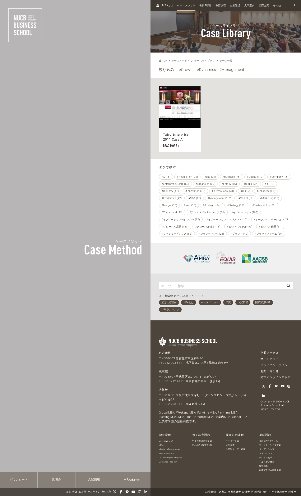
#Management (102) (220, 198)
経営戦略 (263, 466)
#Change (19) (255, 176)
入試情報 (94, 479)
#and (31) (210, 176)
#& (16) (166, 176)
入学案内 (249, 5)
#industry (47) (170, 191)
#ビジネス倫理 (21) (270, 226)
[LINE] (127, 492)
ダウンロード (19, 479)
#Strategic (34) (211, 205)
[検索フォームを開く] (294, 5)
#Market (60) (246, 198)
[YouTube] (133, 492)
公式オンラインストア (275, 377)
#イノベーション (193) (245, 212)
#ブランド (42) (239, 233)
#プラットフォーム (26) (269, 233)
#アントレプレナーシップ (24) (207, 212)
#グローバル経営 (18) (208, 226)
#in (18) (269, 183)
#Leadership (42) (172, 198)
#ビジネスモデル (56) (239, 226)
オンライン (94, 491)
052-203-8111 (174, 362)
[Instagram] (139, 492)
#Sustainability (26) (263, 205)
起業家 (223, 491)
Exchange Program (168, 462)
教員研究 (205, 5)
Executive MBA (166, 441)
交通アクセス (269, 353)
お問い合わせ (269, 371)
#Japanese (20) (266, 191)
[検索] (288, 285)
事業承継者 (234, 491)
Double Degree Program (170, 457)
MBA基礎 (230, 445)
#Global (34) (251, 183)
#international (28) (223, 191)
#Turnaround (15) (172, 212)
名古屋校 (165, 353)
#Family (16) (229, 183)
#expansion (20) (205, 183)
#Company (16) (279, 176)
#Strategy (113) (236, 205)
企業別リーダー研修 (235, 449)
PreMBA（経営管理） (202, 445)
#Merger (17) (169, 205)
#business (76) (232, 176)
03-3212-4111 (174, 381)
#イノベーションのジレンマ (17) (181, 219)
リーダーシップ (266, 449)
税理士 (292, 491)
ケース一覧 (225, 60)
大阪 (74, 491)
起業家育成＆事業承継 (270, 470)
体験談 (132, 480)
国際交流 (264, 5)
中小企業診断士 (278, 491)
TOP (163, 60)
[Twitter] (114, 492)
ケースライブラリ (204, 60)
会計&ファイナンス (268, 441)
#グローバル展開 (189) (175, 226)
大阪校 (163, 389)
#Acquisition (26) (187, 176)
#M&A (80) (195, 198)
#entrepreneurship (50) (175, 183)
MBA (161, 445)
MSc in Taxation (166, 453)
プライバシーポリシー (275, 365)
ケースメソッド (186, 5)
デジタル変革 (265, 457)
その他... (278, 5)
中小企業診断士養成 (202, 441)
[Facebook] (121, 492)
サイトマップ (269, 359)
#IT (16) (245, 191)
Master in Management (170, 449)
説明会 (56, 479)
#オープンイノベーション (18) (272, 219)
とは (167, 5)
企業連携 (235, 5)
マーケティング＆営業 (270, 445)
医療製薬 (256, 491)
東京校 (163, 371)
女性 (265, 491)
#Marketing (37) (269, 198)
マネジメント (265, 453)
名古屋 (82, 491)
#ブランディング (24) (211, 233)
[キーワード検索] (221, 285)
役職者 (246, 491)
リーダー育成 (232, 441)
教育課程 (221, 5)
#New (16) (190, 205)
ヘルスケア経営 (266, 462)
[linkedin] (146, 492)
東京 (68, 491)
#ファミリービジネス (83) (177, 233)
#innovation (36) (195, 191)
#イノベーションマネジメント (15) (227, 219)
